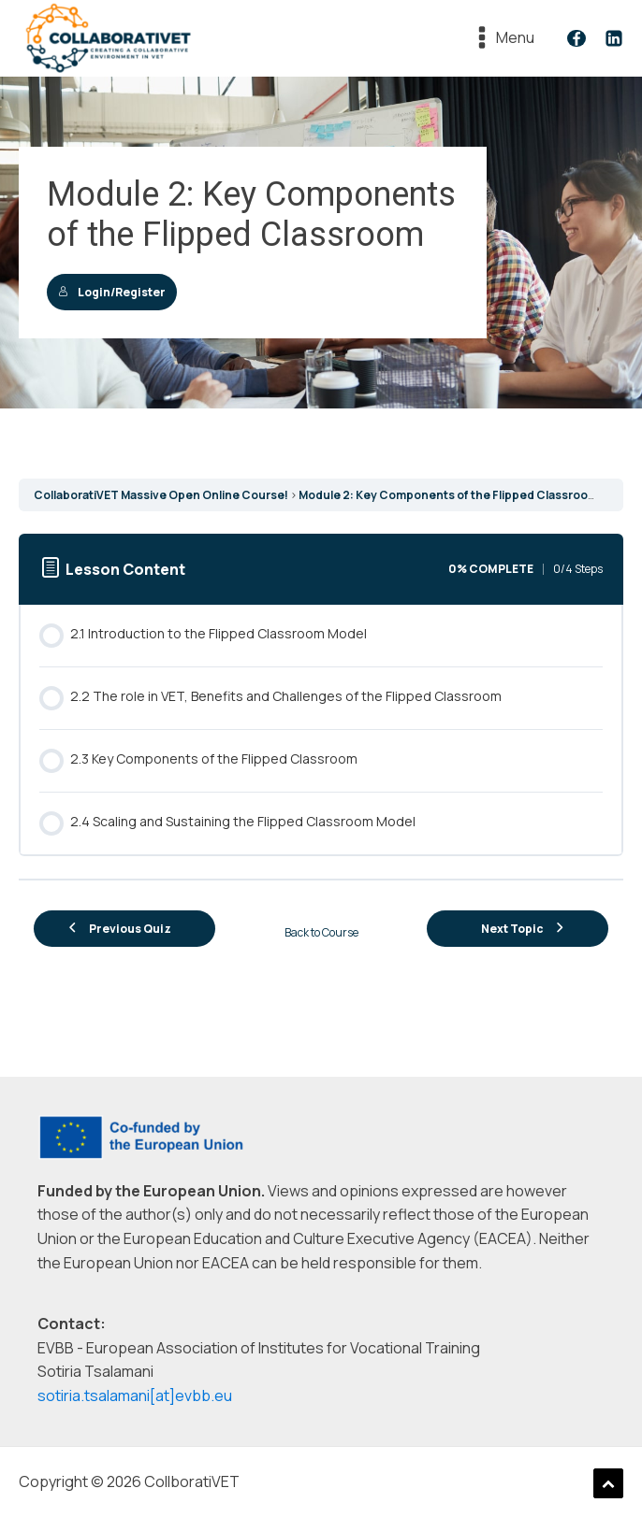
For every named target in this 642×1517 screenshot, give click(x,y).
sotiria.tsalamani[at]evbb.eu (134, 1395)
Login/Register (112, 292)
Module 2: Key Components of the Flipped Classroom (448, 495)
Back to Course (321, 932)
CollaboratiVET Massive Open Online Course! (161, 495)
